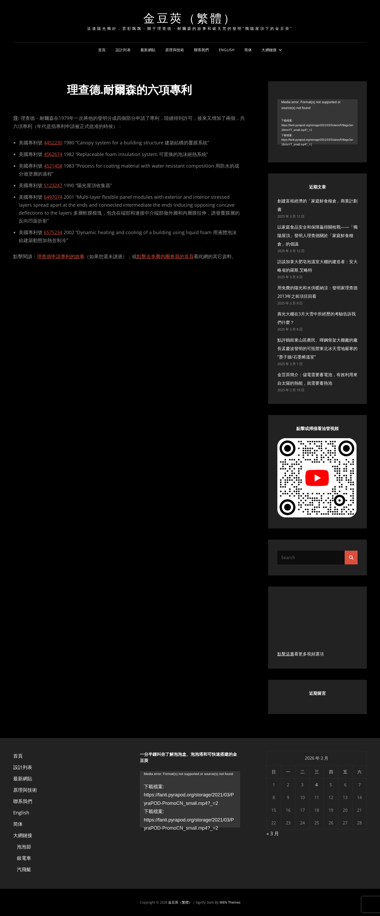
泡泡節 (24, 846)
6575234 (53, 232)
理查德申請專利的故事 (60, 256)
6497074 (53, 197)
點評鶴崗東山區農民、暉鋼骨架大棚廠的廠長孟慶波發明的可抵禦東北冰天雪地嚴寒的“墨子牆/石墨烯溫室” (317, 348)
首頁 (102, 49)
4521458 (53, 166)
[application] (317, 121)
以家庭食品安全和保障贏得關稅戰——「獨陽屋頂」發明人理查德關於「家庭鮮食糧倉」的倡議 (317, 235)
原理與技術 (174, 49)
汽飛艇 (24, 869)
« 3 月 (273, 833)
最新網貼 (147, 49)
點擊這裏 (285, 654)
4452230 (53, 142)
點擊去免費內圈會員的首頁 (165, 256)
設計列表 (123, 49)
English (227, 49)
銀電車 (24, 858)
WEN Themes (230, 902)
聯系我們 (201, 49)
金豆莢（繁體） (190, 17)
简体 (248, 49)
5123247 (53, 185)
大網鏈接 (269, 49)
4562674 (53, 154)
